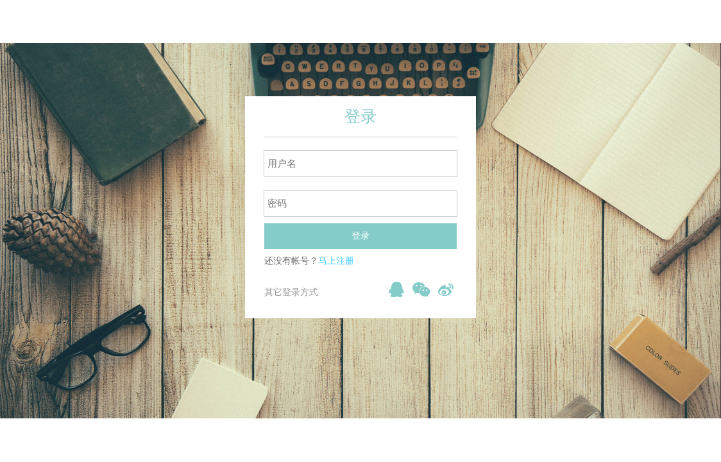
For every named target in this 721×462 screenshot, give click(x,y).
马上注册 (336, 261)
